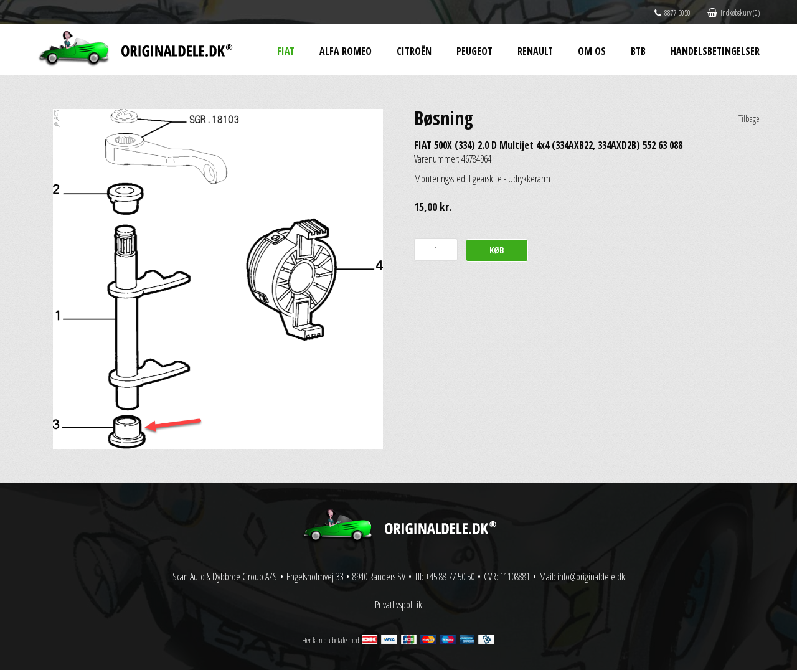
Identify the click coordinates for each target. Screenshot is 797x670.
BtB (638, 51)
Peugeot (474, 51)
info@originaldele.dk (591, 576)
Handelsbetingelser (715, 51)
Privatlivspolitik (398, 604)
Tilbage (749, 119)
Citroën (414, 51)
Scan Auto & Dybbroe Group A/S (224, 576)
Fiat (286, 51)
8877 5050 (672, 12)
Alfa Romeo (345, 51)
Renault (535, 51)
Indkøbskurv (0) (733, 12)
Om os (592, 51)
